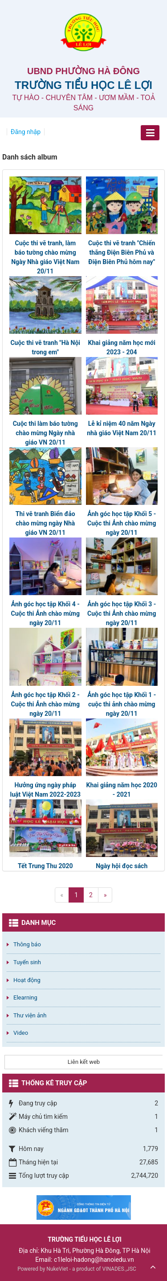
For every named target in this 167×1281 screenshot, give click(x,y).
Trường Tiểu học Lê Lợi (83, 85)
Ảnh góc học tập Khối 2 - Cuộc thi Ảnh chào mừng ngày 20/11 (45, 704)
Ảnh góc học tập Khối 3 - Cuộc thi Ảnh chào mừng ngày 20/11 (121, 613)
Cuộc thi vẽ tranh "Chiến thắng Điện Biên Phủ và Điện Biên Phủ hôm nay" (121, 252)
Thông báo (27, 944)
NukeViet (57, 1269)
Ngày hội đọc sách (121, 865)
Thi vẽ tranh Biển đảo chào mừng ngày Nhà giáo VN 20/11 (45, 523)
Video (20, 1032)
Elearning (25, 997)
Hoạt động (27, 980)
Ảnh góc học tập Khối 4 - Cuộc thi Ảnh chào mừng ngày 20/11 (45, 613)
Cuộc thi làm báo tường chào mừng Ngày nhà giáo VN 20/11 (45, 433)
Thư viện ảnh (29, 1015)
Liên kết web (84, 1061)
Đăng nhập (26, 131)
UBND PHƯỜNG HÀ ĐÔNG (83, 71)
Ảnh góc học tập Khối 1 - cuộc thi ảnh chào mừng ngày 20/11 (121, 704)
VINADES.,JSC (119, 1269)
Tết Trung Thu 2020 (45, 865)
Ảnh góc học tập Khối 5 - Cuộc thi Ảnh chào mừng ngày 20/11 (121, 523)
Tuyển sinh (27, 962)
